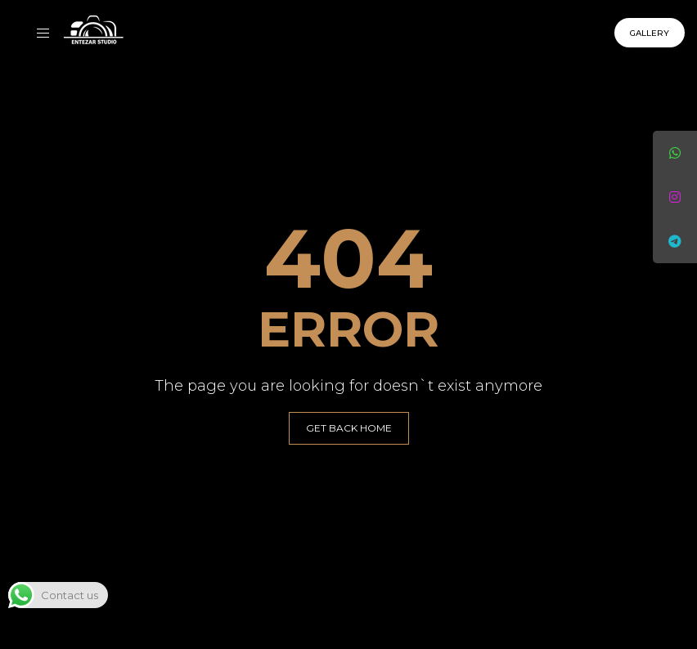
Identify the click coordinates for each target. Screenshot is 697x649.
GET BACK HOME (349, 428)
